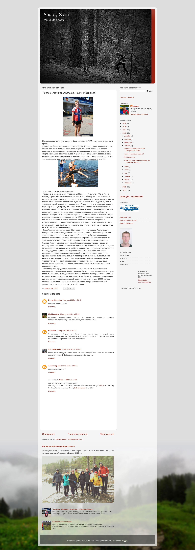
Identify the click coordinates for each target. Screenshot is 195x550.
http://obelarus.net (126, 223)
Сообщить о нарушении (131, 197)
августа (127, 146)
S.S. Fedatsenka (54, 349)
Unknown (52, 331)
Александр (52, 366)
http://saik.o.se (125, 217)
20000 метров (129, 157)
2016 (124, 123)
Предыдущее (107, 434)
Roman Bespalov (55, 300)
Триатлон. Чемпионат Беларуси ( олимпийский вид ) (72, 509)
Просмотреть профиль (139, 114)
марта (127, 180)
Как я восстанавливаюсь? (134, 154)
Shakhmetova (53, 314)
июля (126, 166)
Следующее (48, 434)
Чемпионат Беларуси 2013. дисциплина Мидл (134, 149)
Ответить (51, 307)
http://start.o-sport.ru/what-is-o (144, 281)
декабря (127, 136)
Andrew (136, 106)
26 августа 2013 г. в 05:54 (67, 366)
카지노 (101, 385)
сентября (128, 142)
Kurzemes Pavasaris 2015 (62, 522)
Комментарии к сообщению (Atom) (68, 439)
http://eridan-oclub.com (128, 220)
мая (126, 173)
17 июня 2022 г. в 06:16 (68, 380)
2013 (124, 133)
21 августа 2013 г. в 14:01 (71, 349)
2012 (124, 187)
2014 (124, 130)
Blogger (124, 541)
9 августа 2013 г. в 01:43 (72, 300)
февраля (128, 183)
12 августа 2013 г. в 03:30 (69, 314)
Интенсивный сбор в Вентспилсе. (58, 446)
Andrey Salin (56, 14)
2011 (124, 190)
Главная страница (78, 434)
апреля (127, 176)
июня (126, 170)
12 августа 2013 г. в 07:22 (66, 331)
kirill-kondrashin (80, 388)
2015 (124, 127)
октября (127, 139)
